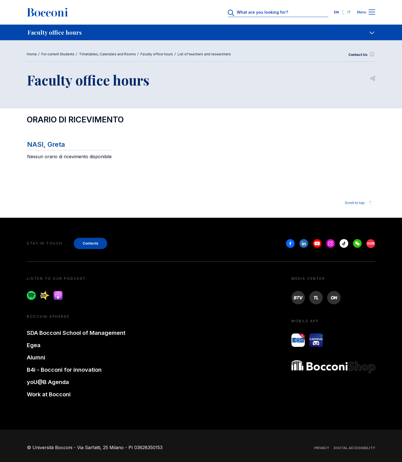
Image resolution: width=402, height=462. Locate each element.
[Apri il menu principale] (371, 12)
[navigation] (201, 32)
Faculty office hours (156, 54)
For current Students (58, 54)
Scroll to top (359, 203)
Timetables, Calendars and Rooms (107, 54)
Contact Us (361, 54)
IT (349, 12)
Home (32, 54)
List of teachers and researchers (204, 54)
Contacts (90, 243)
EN (336, 12)
